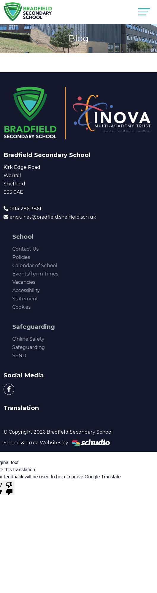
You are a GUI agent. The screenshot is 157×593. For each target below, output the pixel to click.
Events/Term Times (43, 274)
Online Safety (36, 339)
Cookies (29, 307)
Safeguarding (36, 347)
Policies (29, 257)
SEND (27, 355)
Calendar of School (42, 265)
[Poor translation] (9, 487)
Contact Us (33, 249)
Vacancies (31, 282)
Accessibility (34, 290)
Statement (33, 299)
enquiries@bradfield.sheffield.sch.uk (52, 217)
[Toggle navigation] (143, 11)
